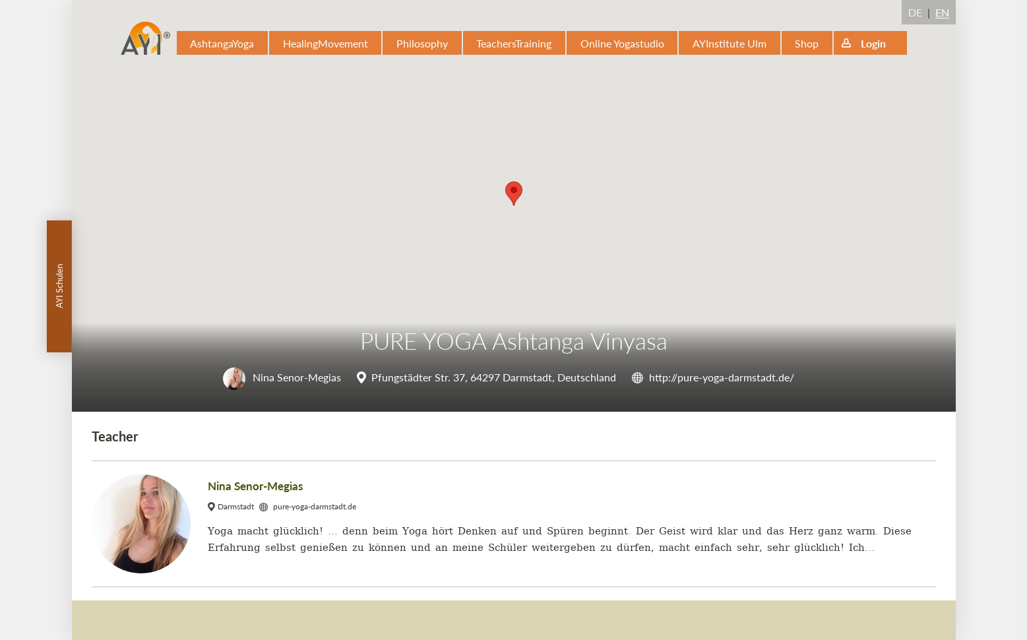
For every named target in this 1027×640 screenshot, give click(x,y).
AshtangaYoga (222, 43)
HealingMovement (325, 43)
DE (915, 12)
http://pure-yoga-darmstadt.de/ (721, 377)
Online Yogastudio (622, 43)
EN (942, 12)
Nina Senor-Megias (282, 377)
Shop (807, 43)
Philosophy (422, 43)
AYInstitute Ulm (729, 43)
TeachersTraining (513, 43)
